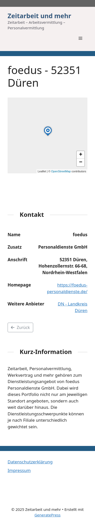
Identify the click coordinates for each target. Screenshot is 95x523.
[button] (80, 155)
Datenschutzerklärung (30, 462)
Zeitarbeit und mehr (39, 15)
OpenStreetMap (61, 171)
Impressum (19, 470)
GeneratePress (47, 514)
